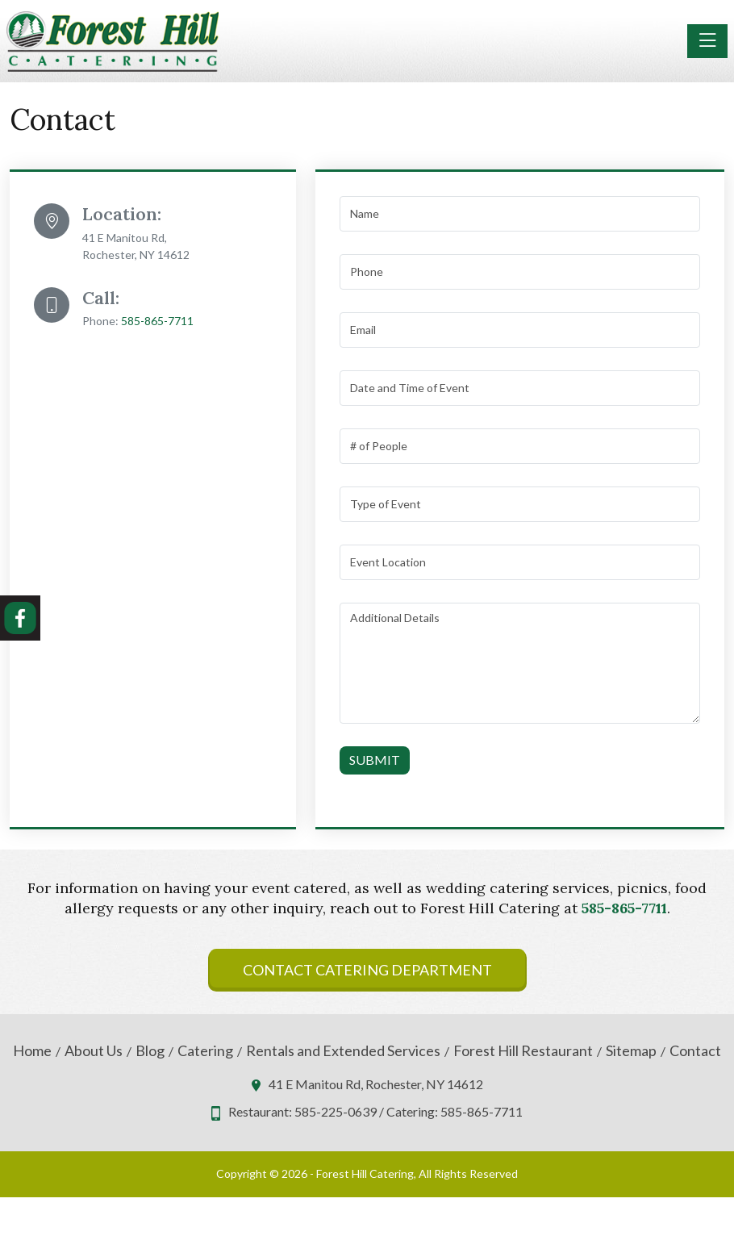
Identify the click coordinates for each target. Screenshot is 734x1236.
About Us (94, 1050)
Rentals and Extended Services (343, 1050)
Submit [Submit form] (374, 759)
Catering (205, 1050)
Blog (150, 1050)
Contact (695, 1050)
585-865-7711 (157, 321)
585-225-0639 (335, 1111)
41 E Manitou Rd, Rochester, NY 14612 (376, 1084)
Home (32, 1050)
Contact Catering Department (367, 970)
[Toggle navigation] (707, 41)
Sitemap (631, 1050)
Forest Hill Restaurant (523, 1050)
